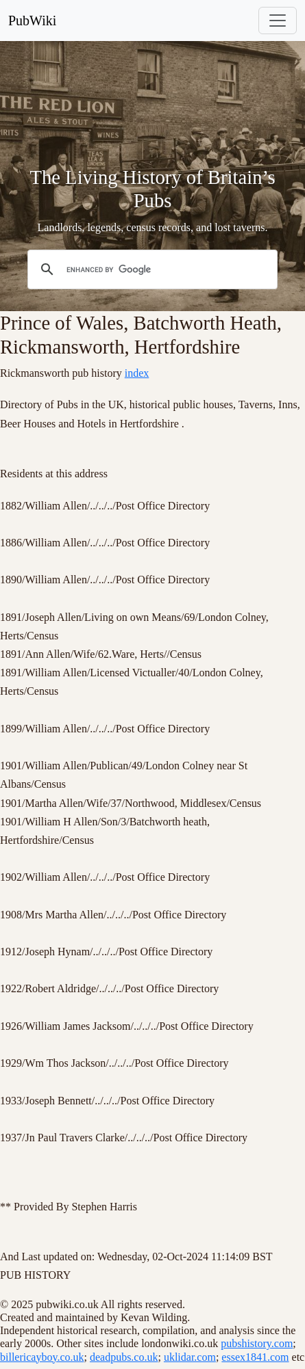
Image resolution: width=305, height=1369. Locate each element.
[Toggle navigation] (277, 20)
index (137, 373)
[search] (150, 270)
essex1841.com (255, 1357)
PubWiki (32, 20)
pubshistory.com (257, 1343)
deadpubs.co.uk (124, 1357)
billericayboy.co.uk (42, 1357)
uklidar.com (190, 1357)
